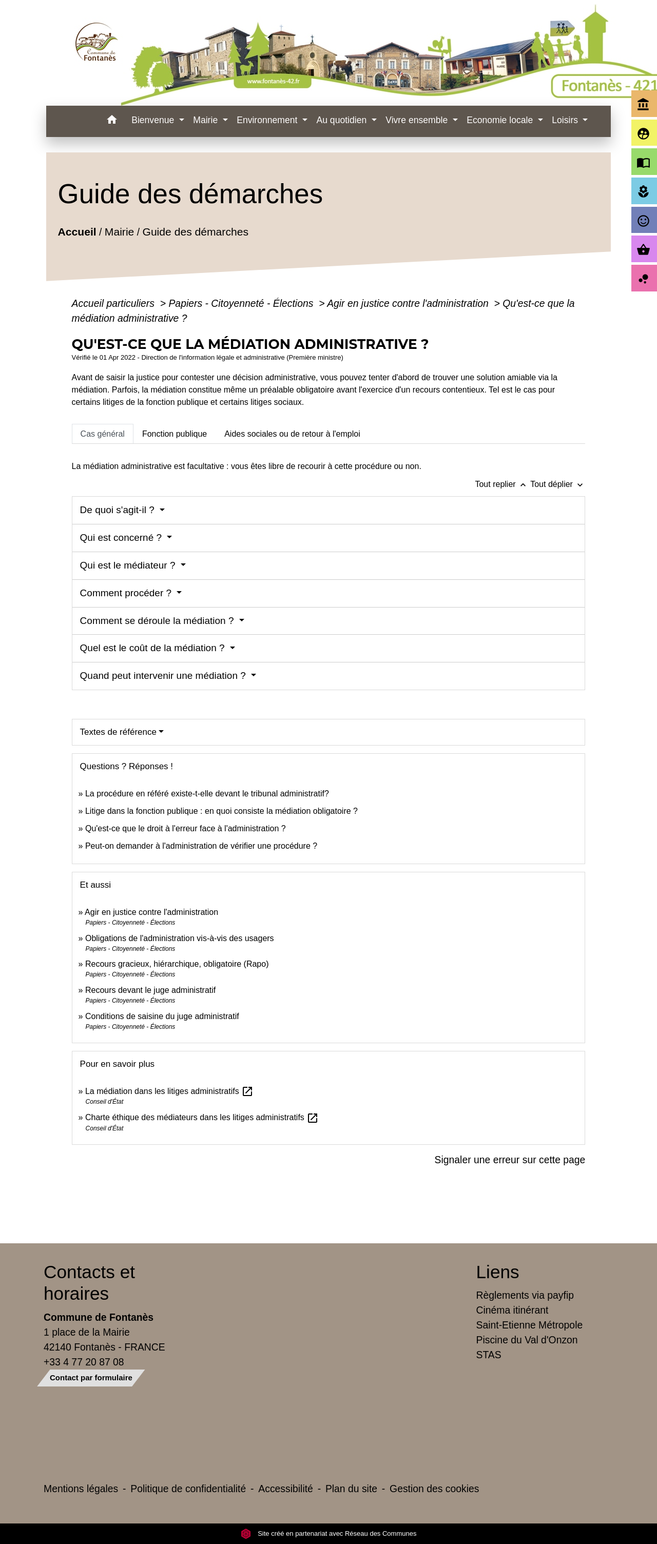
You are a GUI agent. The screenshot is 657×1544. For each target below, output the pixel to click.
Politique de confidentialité (188, 1488)
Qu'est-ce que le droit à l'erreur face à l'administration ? (185, 828)
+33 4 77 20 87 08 (84, 1361)
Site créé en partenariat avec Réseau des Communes (329, 1533)
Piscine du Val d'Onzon (527, 1339)
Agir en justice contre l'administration (409, 303)
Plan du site (351, 1488)
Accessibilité (285, 1488)
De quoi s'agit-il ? (118, 509)
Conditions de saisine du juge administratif (162, 1016)
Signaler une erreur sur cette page (510, 1159)
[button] (111, 121)
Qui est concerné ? (122, 537)
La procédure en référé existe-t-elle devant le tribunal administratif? (207, 793)
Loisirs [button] (566, 120)
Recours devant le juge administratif (150, 990)
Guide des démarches (195, 232)
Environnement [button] (268, 120)
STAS (488, 1354)
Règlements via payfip (525, 1295)
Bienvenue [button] (154, 120)
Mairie (118, 232)
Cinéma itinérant (512, 1310)
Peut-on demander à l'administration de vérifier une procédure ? (201, 846)
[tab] (102, 433)
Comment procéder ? (127, 593)
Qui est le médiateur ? (129, 565)
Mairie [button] (206, 120)
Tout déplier (557, 484)
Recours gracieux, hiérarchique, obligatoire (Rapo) (177, 964)
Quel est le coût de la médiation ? (153, 647)
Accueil (76, 232)
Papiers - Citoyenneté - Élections (242, 303)
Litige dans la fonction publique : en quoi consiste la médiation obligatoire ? (221, 811)
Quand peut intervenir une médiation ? (164, 675)
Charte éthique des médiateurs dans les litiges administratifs (202, 1117)
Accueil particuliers (115, 303)
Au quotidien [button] (342, 120)
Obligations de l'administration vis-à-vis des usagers (179, 938)
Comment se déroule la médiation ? (158, 620)
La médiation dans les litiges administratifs (169, 1091)
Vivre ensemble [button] (417, 120)
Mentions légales (81, 1488)
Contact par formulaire (91, 1377)
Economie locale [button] (501, 120)
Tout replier (502, 484)
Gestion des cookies (434, 1488)
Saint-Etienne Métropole (529, 1325)
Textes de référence (118, 732)
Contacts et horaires (89, 1282)
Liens (497, 1272)
